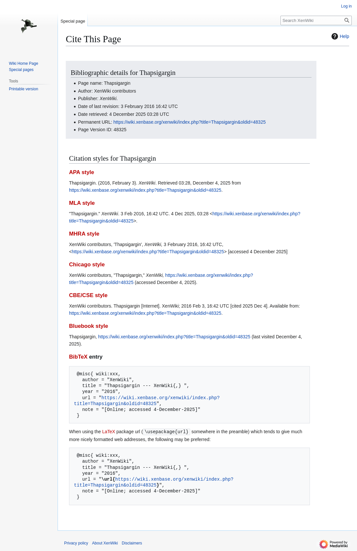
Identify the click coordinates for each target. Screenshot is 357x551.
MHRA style (84, 234)
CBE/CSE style (88, 295)
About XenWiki (105, 543)
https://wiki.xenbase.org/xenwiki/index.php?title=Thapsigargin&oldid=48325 (190, 122)
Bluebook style (88, 326)
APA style (81, 172)
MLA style (82, 203)
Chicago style (87, 264)
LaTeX (108, 431)
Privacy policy (76, 543)
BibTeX (78, 357)
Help (339, 36)
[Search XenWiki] (316, 20)
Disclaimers (132, 543)
